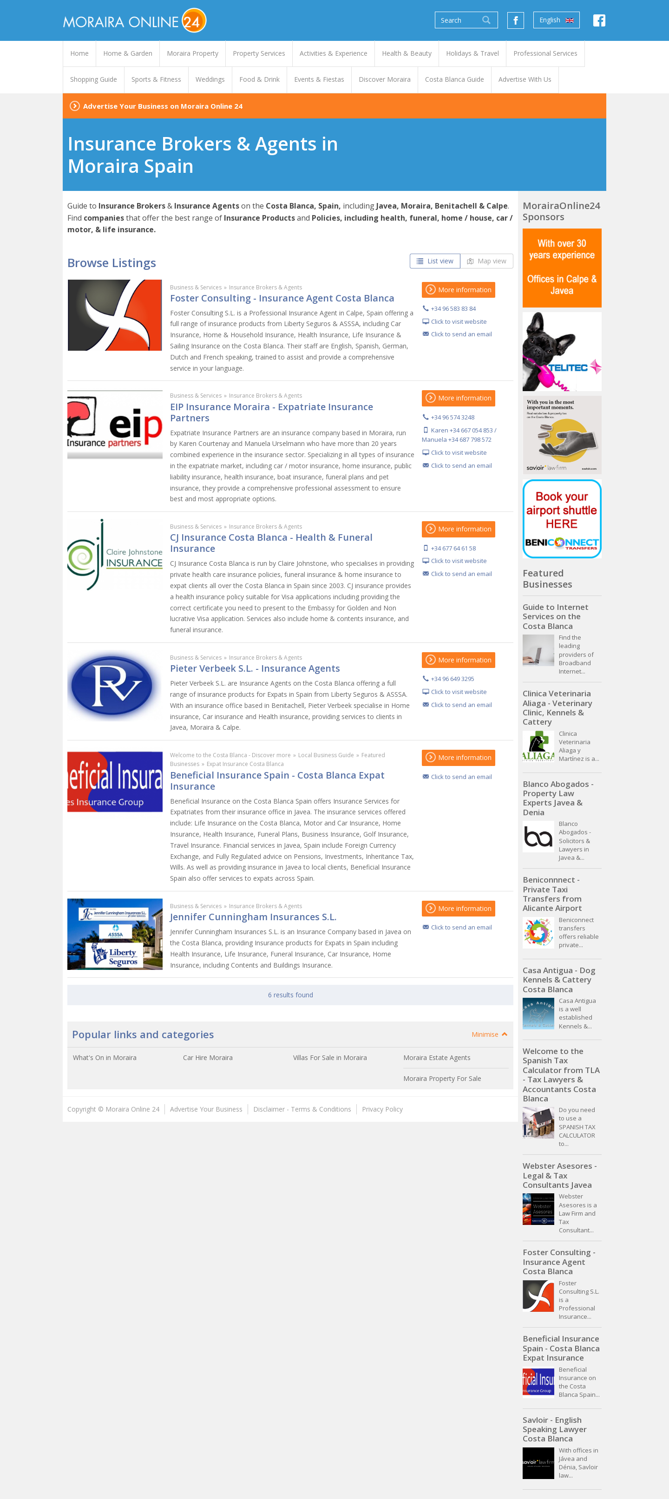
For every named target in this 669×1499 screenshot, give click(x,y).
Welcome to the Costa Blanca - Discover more (230, 755)
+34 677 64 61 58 (453, 548)
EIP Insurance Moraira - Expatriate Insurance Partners (271, 412)
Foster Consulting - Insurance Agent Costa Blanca (282, 298)
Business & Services (196, 287)
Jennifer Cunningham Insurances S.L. (253, 916)
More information (459, 289)
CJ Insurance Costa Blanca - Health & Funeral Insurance (271, 543)
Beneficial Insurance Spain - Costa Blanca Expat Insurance (277, 780)
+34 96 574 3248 (452, 417)
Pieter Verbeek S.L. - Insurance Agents (255, 668)
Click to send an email (461, 334)
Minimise (490, 1034)
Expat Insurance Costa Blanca (245, 764)
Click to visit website (459, 321)
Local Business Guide (326, 755)
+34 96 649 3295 (452, 678)
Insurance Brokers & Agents (265, 287)
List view (435, 260)
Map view (486, 260)
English (556, 20)
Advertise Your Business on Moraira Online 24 (163, 106)
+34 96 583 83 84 (453, 308)
